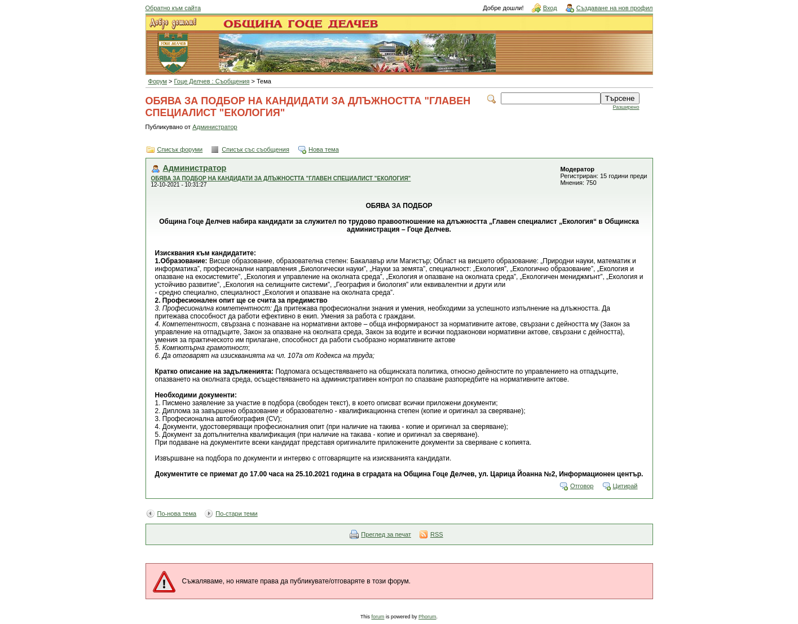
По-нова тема (177, 513)
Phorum (427, 616)
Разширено (626, 107)
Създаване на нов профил (614, 8)
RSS (436, 534)
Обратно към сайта (173, 8)
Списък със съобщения (255, 149)
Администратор (214, 126)
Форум (157, 81)
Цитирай (625, 486)
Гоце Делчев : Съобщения (212, 81)
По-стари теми (236, 513)
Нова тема (323, 149)
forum (377, 616)
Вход (550, 8)
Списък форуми (180, 149)
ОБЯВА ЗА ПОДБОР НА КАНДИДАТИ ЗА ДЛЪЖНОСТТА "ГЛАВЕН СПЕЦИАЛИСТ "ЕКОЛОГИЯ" (281, 178)
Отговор (582, 486)
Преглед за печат (386, 534)
